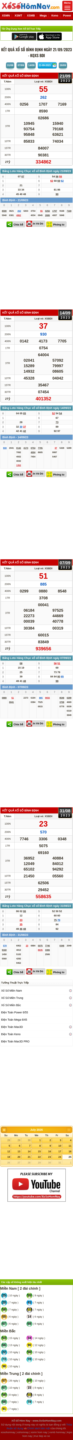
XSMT (18, 15)
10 (59, 1145)
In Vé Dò (38, 223)
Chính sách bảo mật (38, 1428)
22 (39, 1156)
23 (49, 1156)
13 (19, 1151)
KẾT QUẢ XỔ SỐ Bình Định (20, 75)
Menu (67, 5)
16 (49, 1151)
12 (8, 1151)
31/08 (10, 65)
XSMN (6, 15)
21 (29, 1156)
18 (70, 1151)
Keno (54, 15)
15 (39, 1151)
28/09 (63, 65)
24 (59, 1156)
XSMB (31, 15)
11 (70, 1145)
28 (8, 1140)
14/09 (31, 65)
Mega (43, 15)
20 (19, 1156)
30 (29, 1140)
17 (59, 1151)
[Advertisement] (36, 269)
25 (70, 1156)
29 (19, 1140)
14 (29, 1151)
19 (8, 1156)
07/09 (21, 65)
